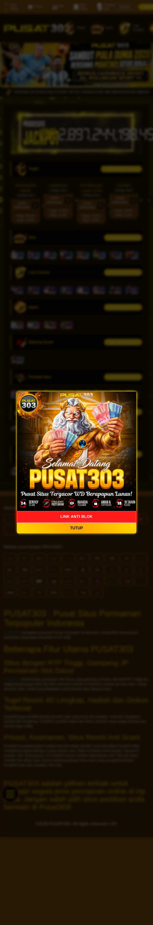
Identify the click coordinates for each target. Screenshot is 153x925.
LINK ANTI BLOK (76, 517)
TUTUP (76, 528)
